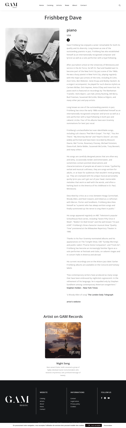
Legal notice (74, 401)
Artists (59, 5)
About (74, 5)
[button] (120, 5)
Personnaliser (108, 425)
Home (41, 5)
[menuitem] (41, 5)
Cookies (73, 406)
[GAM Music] (11, 5)
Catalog (50, 5)
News (67, 5)
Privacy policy (75, 404)
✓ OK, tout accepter (93, 425)
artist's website (74, 301)
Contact (83, 5)
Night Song (63, 363)
